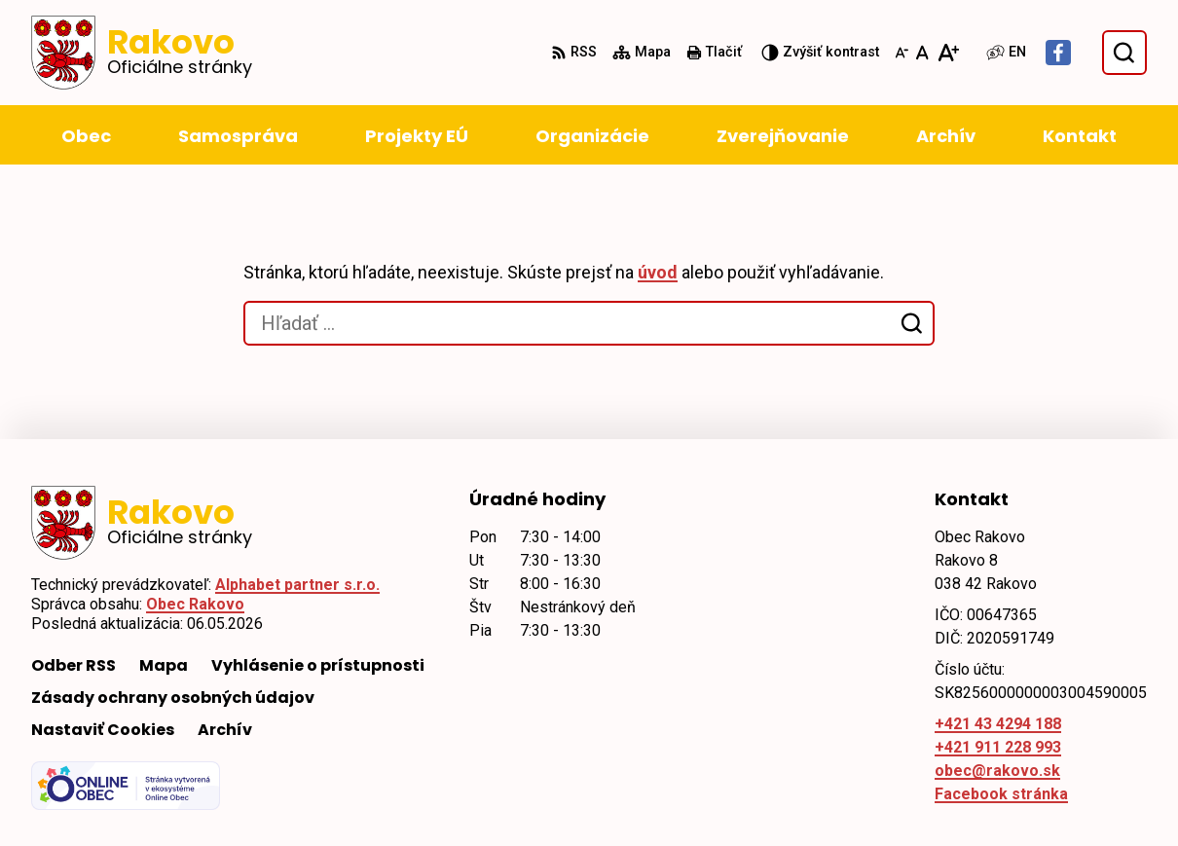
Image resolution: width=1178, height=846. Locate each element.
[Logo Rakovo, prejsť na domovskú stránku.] (141, 53)
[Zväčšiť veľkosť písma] (948, 52)
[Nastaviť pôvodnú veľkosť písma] (922, 52)
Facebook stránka (1001, 794)
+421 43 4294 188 (998, 724)
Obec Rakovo (195, 604)
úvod (658, 272)
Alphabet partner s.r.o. (297, 584)
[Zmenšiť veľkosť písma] (901, 52)
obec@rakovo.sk (997, 770)
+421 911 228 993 (998, 747)
